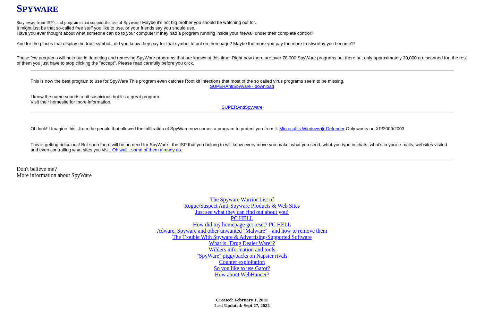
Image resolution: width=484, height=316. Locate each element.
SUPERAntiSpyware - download (242, 86)
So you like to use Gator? (242, 268)
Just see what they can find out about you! (242, 212)
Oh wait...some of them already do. (147, 149)
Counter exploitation (242, 262)
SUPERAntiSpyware (242, 107)
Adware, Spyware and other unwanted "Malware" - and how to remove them (242, 231)
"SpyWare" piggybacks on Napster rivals (242, 256)
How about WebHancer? (242, 274)
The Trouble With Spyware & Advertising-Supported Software (242, 237)
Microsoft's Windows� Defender (312, 128)
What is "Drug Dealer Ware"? (242, 243)
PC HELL (242, 218)
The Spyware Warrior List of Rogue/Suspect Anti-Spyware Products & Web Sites (242, 203)
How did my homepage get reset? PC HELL (242, 224)
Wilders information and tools (242, 249)
